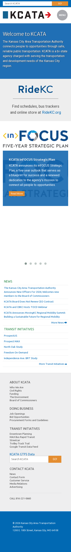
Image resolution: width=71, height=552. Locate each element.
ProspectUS (10, 335)
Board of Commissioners (23, 400)
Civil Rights (16, 390)
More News (59, 322)
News (8, 281)
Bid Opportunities (19, 417)
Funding (14, 393)
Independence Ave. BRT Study (20, 358)
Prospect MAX (12, 341)
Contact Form (17, 477)
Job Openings (17, 413)
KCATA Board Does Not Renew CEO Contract (29, 301)
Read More (17, 193)
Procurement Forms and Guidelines (29, 420)
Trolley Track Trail (20, 443)
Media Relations (18, 483)
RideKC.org (51, 112)
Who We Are (16, 387)
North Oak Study (13, 346)
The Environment (19, 397)
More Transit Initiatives (53, 364)
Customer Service (19, 480)
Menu (62, 15)
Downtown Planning (21, 433)
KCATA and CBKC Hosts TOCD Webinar (25, 307)
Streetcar (15, 440)
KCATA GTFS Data (22, 454)
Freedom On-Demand (16, 352)
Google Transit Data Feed (24, 446)
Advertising (16, 486)
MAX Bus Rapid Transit (22, 437)
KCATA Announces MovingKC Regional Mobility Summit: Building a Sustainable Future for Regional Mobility (35, 314)
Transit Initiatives (19, 329)
